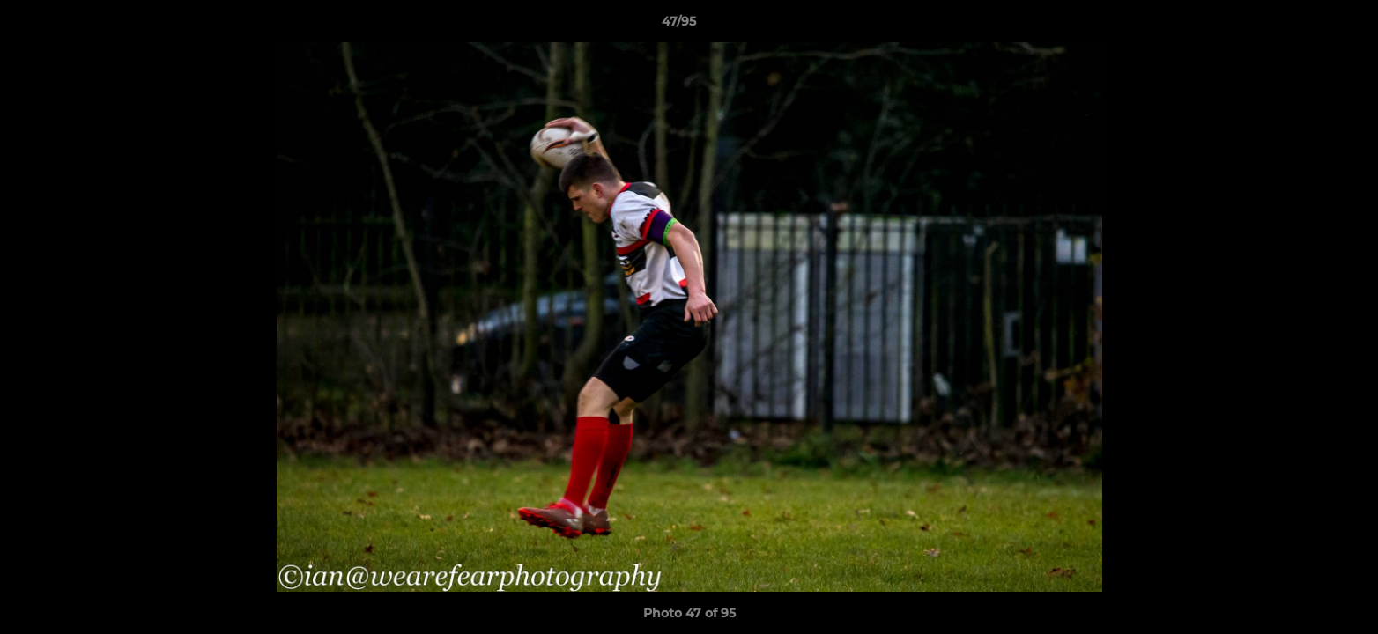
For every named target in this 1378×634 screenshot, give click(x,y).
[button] (1304, 25)
